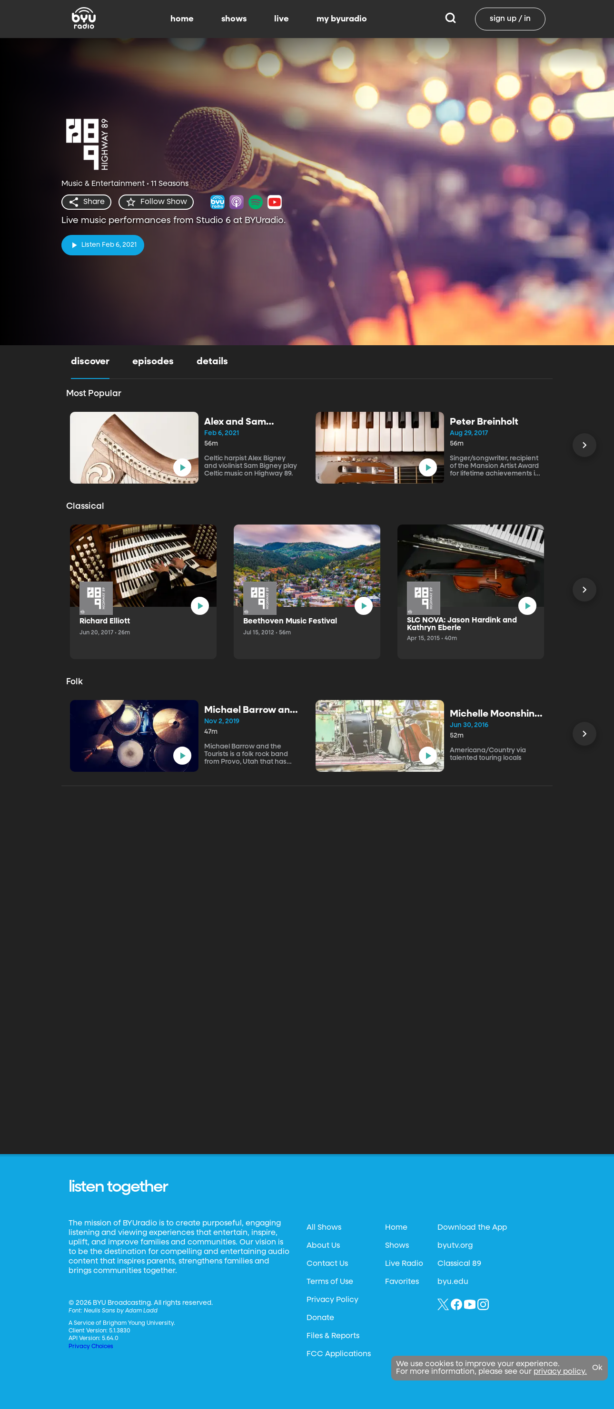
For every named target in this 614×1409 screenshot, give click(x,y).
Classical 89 (459, 1264)
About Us (323, 1246)
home (182, 19)
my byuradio (342, 19)
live (281, 19)
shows (234, 19)
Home (396, 1228)
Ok (597, 1368)
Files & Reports (333, 1336)
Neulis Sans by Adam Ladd (121, 1311)
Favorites (402, 1282)
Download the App (472, 1228)
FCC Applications (339, 1354)
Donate (320, 1318)
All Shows (324, 1228)
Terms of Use (330, 1282)
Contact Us (327, 1264)
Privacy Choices (91, 1347)
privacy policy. (560, 1372)
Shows (397, 1246)
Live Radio (404, 1264)
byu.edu (452, 1282)
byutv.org (455, 1246)
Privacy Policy (332, 1300)
